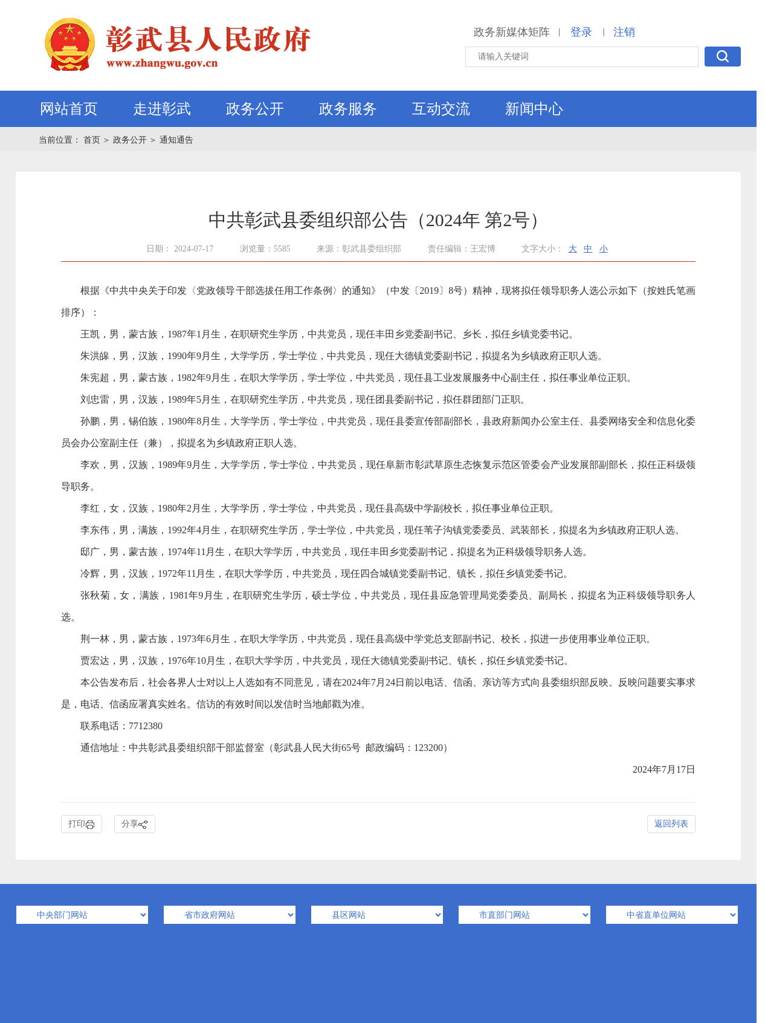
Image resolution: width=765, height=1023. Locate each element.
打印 (81, 824)
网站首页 (69, 109)
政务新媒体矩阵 (512, 32)
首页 (93, 140)
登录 (581, 32)
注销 (624, 32)
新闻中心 (534, 109)
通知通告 (176, 140)
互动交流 (441, 109)
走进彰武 (162, 109)
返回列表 (671, 823)
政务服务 (348, 109)
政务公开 (255, 109)
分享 (134, 824)
